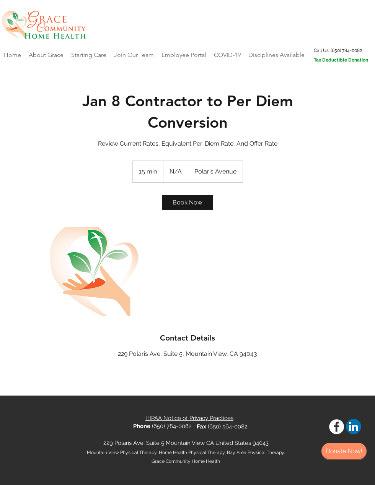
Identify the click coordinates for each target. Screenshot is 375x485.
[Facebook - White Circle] (336, 426)
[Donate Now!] (344, 451)
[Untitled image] (94, 271)
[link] (187, 202)
